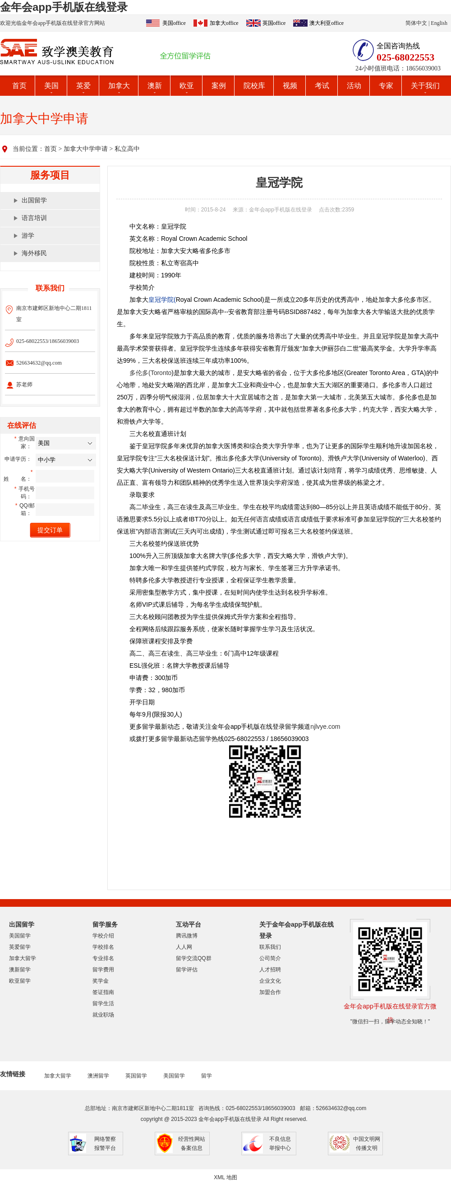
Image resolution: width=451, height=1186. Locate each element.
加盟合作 (270, 992)
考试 (322, 85)
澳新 (154, 85)
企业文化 (270, 981)
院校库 (254, 85)
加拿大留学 (22, 958)
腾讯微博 (187, 936)
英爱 (83, 85)
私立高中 (127, 148)
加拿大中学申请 (86, 148)
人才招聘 (270, 969)
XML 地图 (225, 1177)
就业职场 (103, 1015)
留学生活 (103, 1003)
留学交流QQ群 (194, 958)
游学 (28, 235)
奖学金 (100, 981)
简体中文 (416, 23)
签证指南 (103, 992)
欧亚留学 (20, 981)
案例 (219, 85)
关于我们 (425, 85)
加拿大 (119, 85)
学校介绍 (103, 936)
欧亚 (186, 85)
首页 (19, 85)
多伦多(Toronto (150, 372)
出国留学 (34, 200)
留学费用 (103, 969)
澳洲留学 (98, 1076)
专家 (386, 85)
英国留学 (136, 1076)
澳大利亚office (326, 23)
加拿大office (224, 23)
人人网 (184, 947)
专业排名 (103, 958)
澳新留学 (20, 969)
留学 (206, 1076)
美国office (174, 23)
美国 (51, 85)
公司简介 (270, 958)
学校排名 (103, 947)
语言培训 (34, 218)
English (439, 23)
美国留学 (20, 936)
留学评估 (187, 969)
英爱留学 (20, 947)
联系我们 (270, 947)
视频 (290, 85)
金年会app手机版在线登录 (64, 7)
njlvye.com (325, 726)
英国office (274, 23)
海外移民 (34, 253)
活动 (354, 85)
